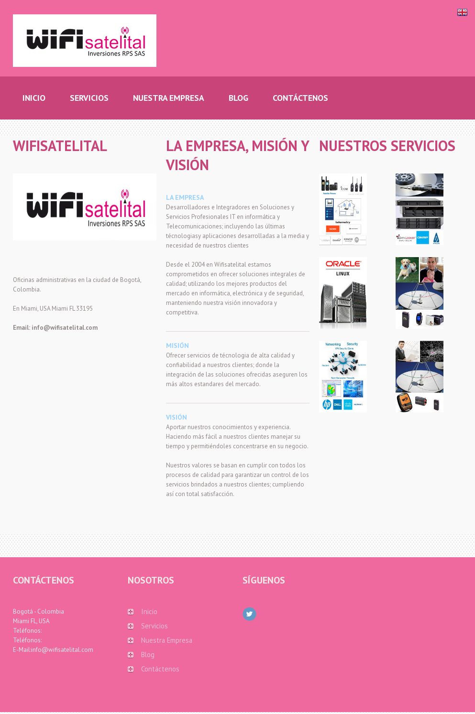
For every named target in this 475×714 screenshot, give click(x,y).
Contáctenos (160, 668)
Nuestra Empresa (166, 640)
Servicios (154, 625)
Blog (148, 654)
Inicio (149, 611)
